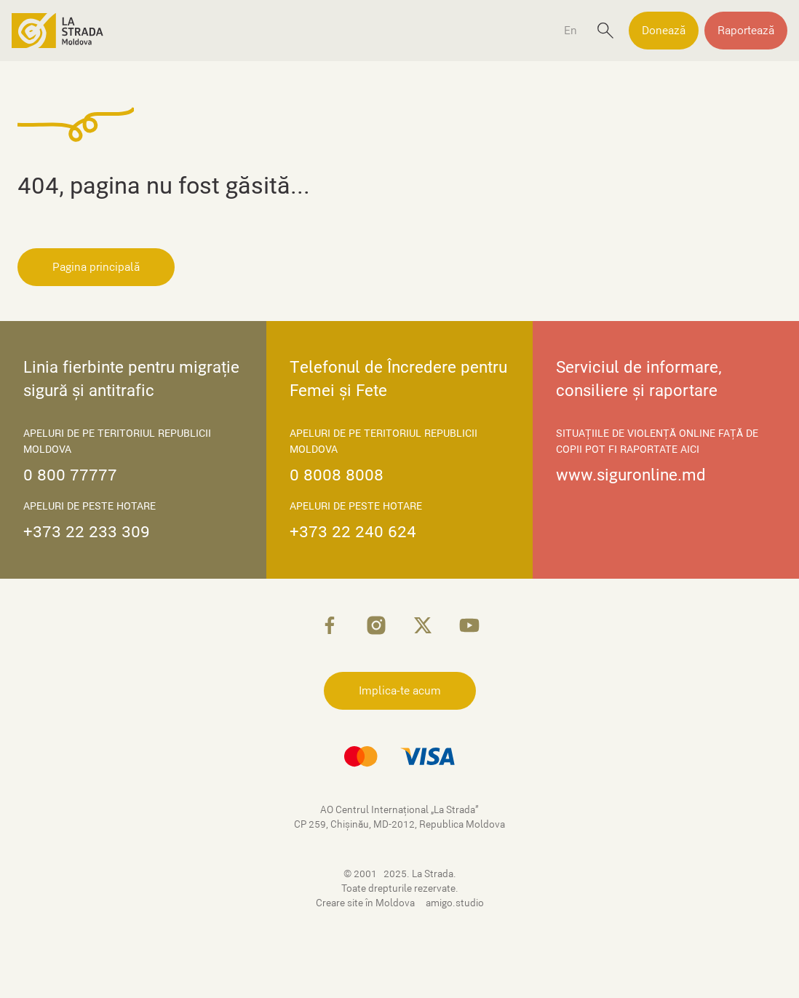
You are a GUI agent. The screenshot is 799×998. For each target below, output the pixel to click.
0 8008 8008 (336, 475)
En (570, 30)
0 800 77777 (70, 475)
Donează (663, 30)
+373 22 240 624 (353, 532)
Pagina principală (96, 267)
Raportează (745, 30)
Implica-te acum (400, 691)
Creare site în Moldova (366, 903)
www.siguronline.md (631, 475)
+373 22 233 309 (86, 532)
